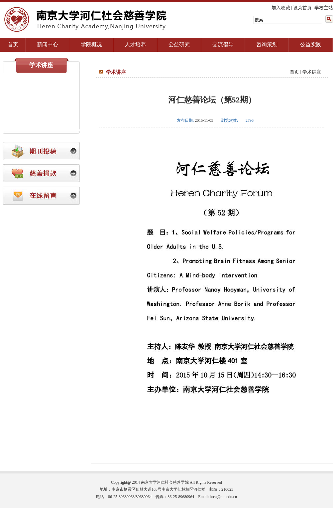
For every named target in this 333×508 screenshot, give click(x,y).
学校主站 (323, 7)
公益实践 (310, 44)
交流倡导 (223, 44)
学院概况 (91, 44)
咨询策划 (267, 44)
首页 (13, 44)
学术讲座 (311, 72)
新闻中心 (47, 44)
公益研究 (179, 44)
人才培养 (135, 44)
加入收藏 (281, 7)
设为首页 (302, 7)
